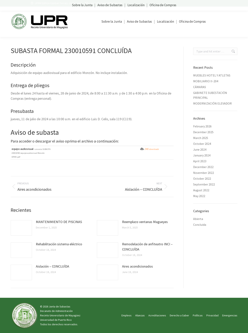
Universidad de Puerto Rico (56, 320)
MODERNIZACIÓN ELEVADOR (212, 103)
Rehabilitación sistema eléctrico (59, 244)
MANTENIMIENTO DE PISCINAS (59, 222)
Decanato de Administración (56, 311)
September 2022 (204, 184)
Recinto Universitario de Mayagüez (60, 315)
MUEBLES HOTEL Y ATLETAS (211, 75)
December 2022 (203, 167)
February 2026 (202, 126)
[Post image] (21, 228)
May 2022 (199, 196)
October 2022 (202, 178)
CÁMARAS (199, 87)
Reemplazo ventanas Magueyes (145, 222)
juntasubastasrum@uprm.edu (103, 3)
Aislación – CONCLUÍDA (52, 266)
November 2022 (203, 173)
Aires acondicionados (137, 266)
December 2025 (203, 132)
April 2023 (199, 161)
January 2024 (201, 155)
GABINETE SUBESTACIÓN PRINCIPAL (210, 95)
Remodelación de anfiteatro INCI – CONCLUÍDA (147, 246)
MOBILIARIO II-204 (205, 81)
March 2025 (200, 138)
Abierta (198, 219)
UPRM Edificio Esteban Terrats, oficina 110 (55, 3)
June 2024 (199, 149)
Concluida (199, 225)
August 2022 (201, 190)
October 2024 (202, 144)
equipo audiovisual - (31, 152)
